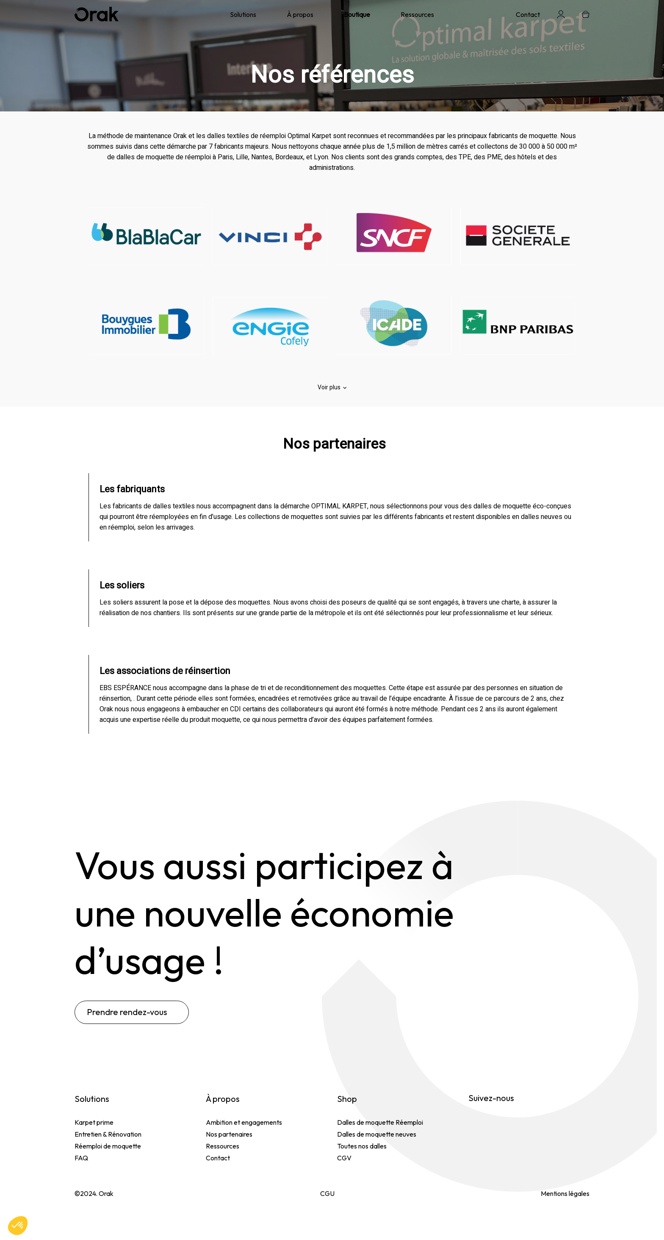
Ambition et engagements (244, 1122)
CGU (327, 1193)
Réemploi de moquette (108, 1146)
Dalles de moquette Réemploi (380, 1122)
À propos (300, 14)
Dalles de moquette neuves (376, 1134)
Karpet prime (94, 1122)
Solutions (243, 14)
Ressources (417, 14)
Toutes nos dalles (362, 1146)
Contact (528, 14)
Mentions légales (565, 1193)
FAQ (81, 1158)
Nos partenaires (229, 1134)
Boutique (357, 14)
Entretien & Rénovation (108, 1134)
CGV (344, 1158)
